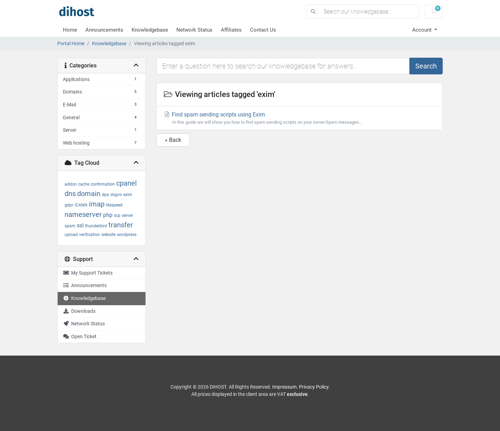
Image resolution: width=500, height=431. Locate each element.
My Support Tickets (87, 273)
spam (70, 225)
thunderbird (96, 225)
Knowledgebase (150, 30)
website (108, 234)
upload (71, 234)
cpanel (126, 183)
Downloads (79, 311)
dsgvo (116, 194)
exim (127, 194)
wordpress (126, 234)
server (127, 215)
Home (70, 30)
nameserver (83, 214)
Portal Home (70, 44)
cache (83, 184)
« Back (173, 140)
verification (89, 234)
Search (426, 66)
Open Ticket (80, 337)
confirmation (103, 184)
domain (88, 193)
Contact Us (263, 30)
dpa (105, 194)
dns (70, 193)
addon (71, 184)
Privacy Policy (313, 387)
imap (97, 204)
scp (117, 215)
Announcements (104, 30)
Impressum (284, 387)
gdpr (69, 205)
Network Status (194, 30)
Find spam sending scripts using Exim (299, 118)
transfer (120, 225)
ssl (80, 225)
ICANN (81, 205)
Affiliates (231, 30)
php (107, 215)
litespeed (114, 205)
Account (422, 30)
